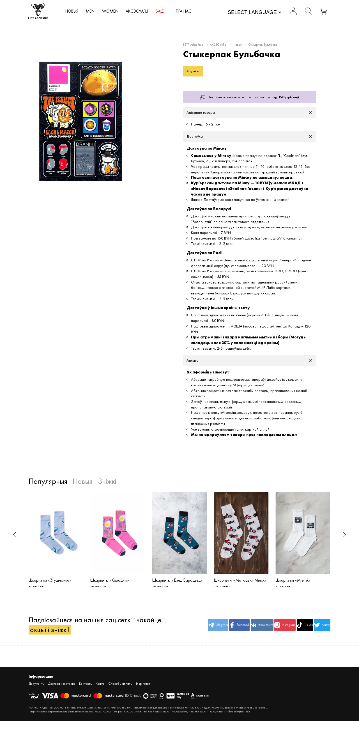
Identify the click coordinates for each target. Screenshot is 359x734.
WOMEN (112, 11)
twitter (318, 633)
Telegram (191, 633)
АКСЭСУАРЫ (139, 11)
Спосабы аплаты (122, 696)
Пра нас (187, 11)
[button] (14, 535)
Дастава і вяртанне (62, 696)
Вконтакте (241, 633)
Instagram (267, 633)
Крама (101, 696)
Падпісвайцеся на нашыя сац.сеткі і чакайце (82, 633)
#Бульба (193, 71)
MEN (92, 11)
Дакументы (37, 696)
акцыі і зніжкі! (50, 642)
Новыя (73, 11)
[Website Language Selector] (254, 12)
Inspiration (145, 696)
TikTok (292, 633)
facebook (216, 633)
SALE (162, 11)
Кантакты (86, 696)
